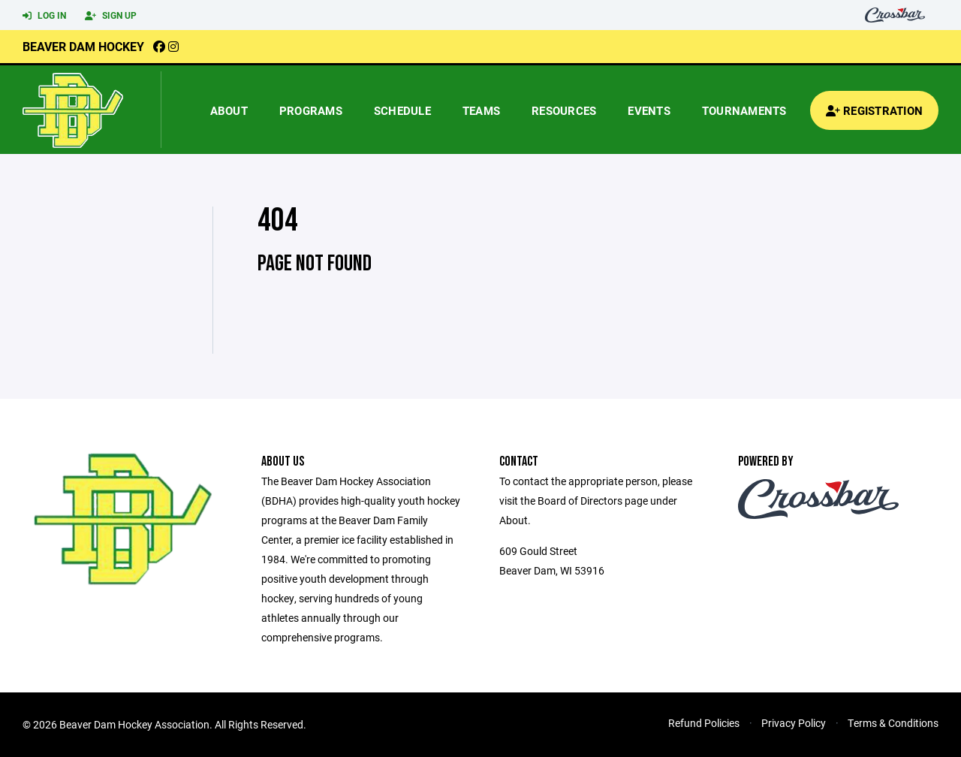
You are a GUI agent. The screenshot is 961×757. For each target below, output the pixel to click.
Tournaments (744, 110)
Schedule (402, 110)
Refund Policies (704, 723)
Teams (481, 110)
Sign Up (111, 16)
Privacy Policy (793, 723)
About (229, 110)
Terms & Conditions (893, 723)
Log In (44, 16)
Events (649, 110)
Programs (310, 110)
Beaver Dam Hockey (83, 46)
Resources (564, 110)
